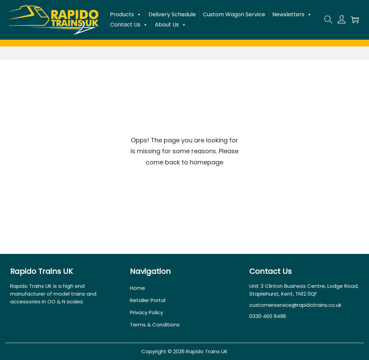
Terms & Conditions (155, 324)
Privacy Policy (146, 312)
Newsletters (292, 14)
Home (137, 288)
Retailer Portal (147, 300)
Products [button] (125, 14)
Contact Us (129, 25)
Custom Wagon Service (234, 14)
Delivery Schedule (172, 14)
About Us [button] (170, 25)
